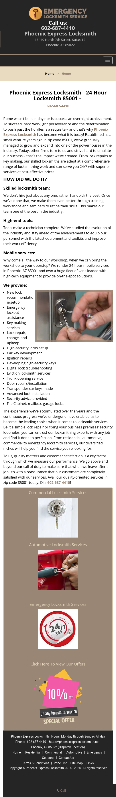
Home (49, 73)
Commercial (53, 752)
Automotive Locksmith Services (58, 544)
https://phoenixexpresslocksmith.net (74, 742)
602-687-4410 (58, 27)
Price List (60, 763)
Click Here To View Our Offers (58, 664)
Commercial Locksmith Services (58, 492)
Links (90, 763)
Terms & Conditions (35, 763)
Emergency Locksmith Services (58, 604)
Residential (33, 752)
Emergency (94, 752)
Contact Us (66, 758)
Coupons (48, 758)
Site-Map (77, 763)
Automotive (74, 752)
